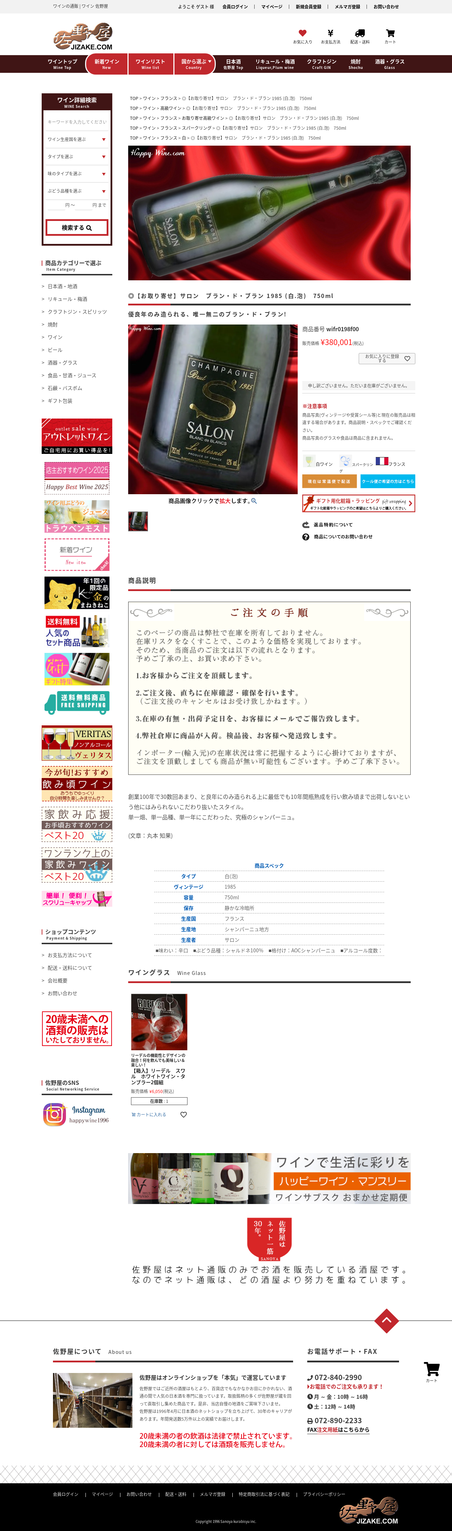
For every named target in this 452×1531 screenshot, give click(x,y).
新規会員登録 (308, 7)
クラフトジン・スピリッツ (77, 311)
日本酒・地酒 (62, 286)
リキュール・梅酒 (67, 298)
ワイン (55, 336)
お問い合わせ (386, 7)
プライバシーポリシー (324, 1494)
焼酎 (53, 324)
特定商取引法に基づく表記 (264, 1494)
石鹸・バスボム (65, 387)
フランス (168, 98)
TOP (134, 98)
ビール (55, 349)
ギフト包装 (60, 400)
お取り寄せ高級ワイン (203, 118)
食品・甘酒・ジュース (72, 375)
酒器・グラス (62, 362)
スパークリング (197, 128)
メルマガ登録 (347, 7)
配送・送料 (175, 1494)
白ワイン (318, 464)
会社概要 (57, 980)
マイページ (271, 7)
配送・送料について (70, 967)
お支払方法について (70, 954)
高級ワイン (171, 108)
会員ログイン (235, 7)
